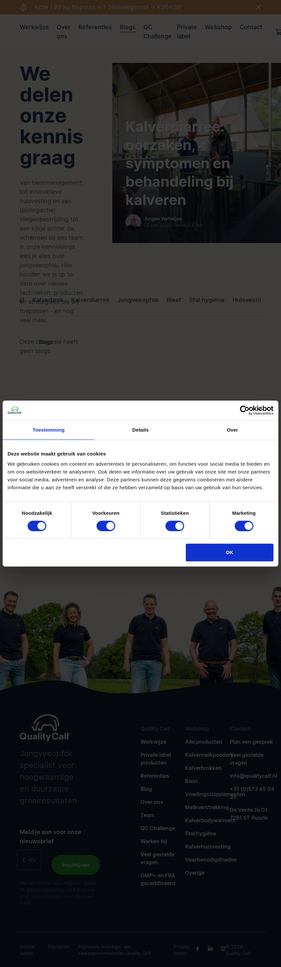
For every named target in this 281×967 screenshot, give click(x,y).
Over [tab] (232, 430)
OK (229, 552)
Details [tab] (140, 430)
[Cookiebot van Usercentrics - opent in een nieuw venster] (244, 410)
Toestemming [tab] (48, 430)
